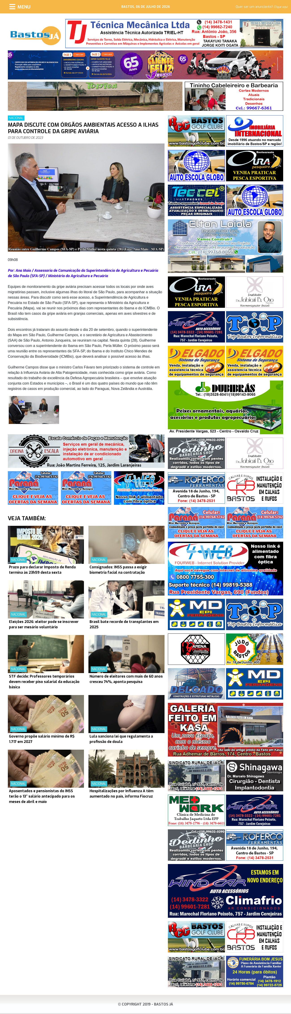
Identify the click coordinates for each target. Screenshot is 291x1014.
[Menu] (20, 6)
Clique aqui (281, 7)
